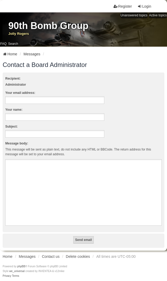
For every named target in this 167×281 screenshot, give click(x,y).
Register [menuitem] (123, 6)
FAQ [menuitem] (3, 44)
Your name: (13, 110)
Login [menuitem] (144, 6)
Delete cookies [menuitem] (78, 256)
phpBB (21, 266)
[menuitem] (7, 276)
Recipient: (13, 78)
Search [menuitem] (13, 44)
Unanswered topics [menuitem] (134, 15)
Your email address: (20, 93)
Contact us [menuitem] (51, 256)
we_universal (16, 271)
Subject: (11, 126)
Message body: (16, 143)
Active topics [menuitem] (158, 15)
